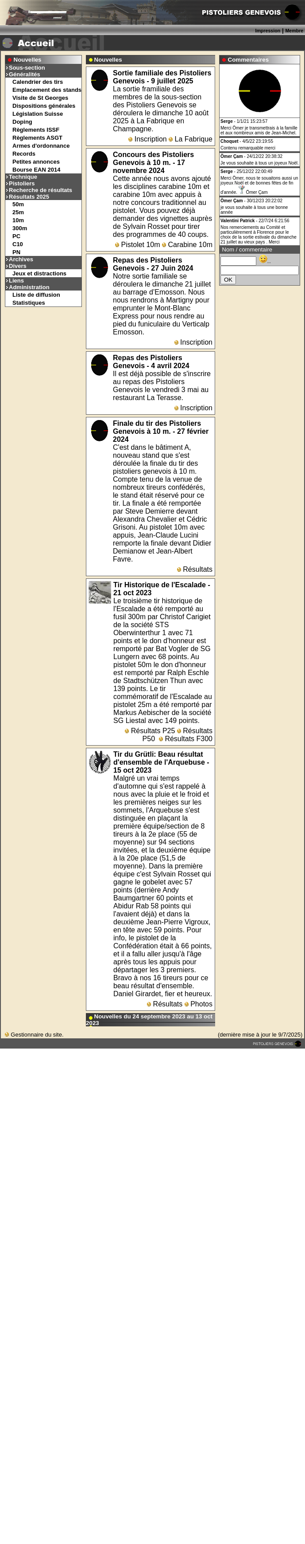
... (265, 261)
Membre (294, 30)
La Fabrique (190, 139)
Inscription (147, 139)
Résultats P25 (150, 731)
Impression (267, 30)
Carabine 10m (187, 244)
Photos (198, 1004)
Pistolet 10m (137, 244)
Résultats (194, 569)
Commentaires (248, 59)
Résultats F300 (185, 739)
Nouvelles (28, 59)
